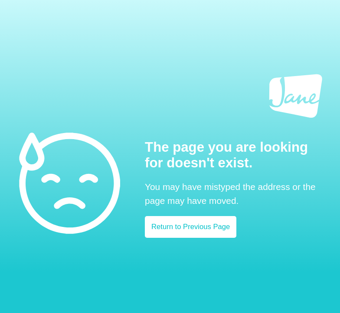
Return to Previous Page (190, 227)
